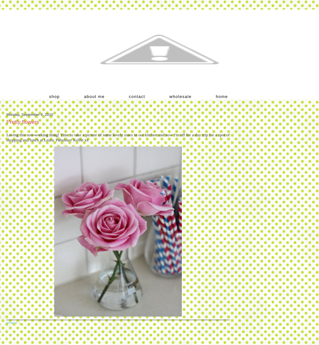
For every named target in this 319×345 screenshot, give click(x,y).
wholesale (180, 96)
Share (12, 322)
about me (94, 96)
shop (54, 96)
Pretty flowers (22, 122)
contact (137, 96)
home (222, 96)
